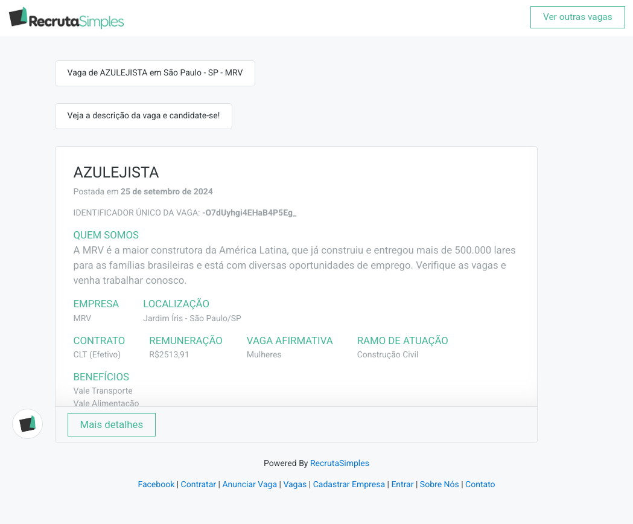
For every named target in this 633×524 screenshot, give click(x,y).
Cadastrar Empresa (349, 485)
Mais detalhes (112, 424)
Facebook (156, 485)
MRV (83, 319)
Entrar (402, 485)
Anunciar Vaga (249, 485)
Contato (480, 485)
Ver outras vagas (577, 16)
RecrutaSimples (339, 463)
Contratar (198, 485)
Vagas (295, 485)
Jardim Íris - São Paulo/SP (192, 319)
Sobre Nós (439, 485)
